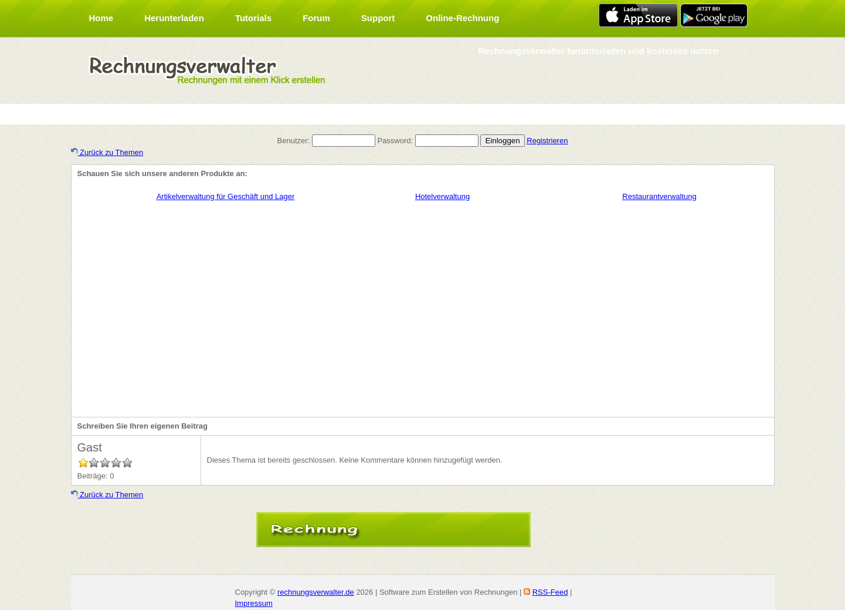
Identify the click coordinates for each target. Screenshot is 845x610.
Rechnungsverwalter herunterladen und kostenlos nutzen (598, 51)
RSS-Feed (550, 592)
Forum (316, 18)
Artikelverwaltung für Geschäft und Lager (226, 196)
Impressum (254, 603)
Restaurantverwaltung (659, 196)
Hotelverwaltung (442, 196)
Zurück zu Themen (107, 152)
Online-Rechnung (462, 18)
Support (378, 18)
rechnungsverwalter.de (315, 592)
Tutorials (253, 18)
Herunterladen (174, 18)
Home (101, 18)
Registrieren (547, 140)
